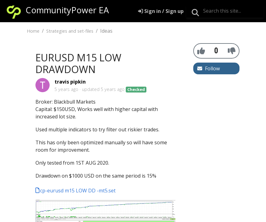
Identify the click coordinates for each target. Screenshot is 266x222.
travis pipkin (70, 81)
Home (33, 31)
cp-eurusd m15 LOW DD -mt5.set (78, 190)
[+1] (201, 50)
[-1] (231, 50)
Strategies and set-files (69, 31)
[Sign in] (161, 11)
